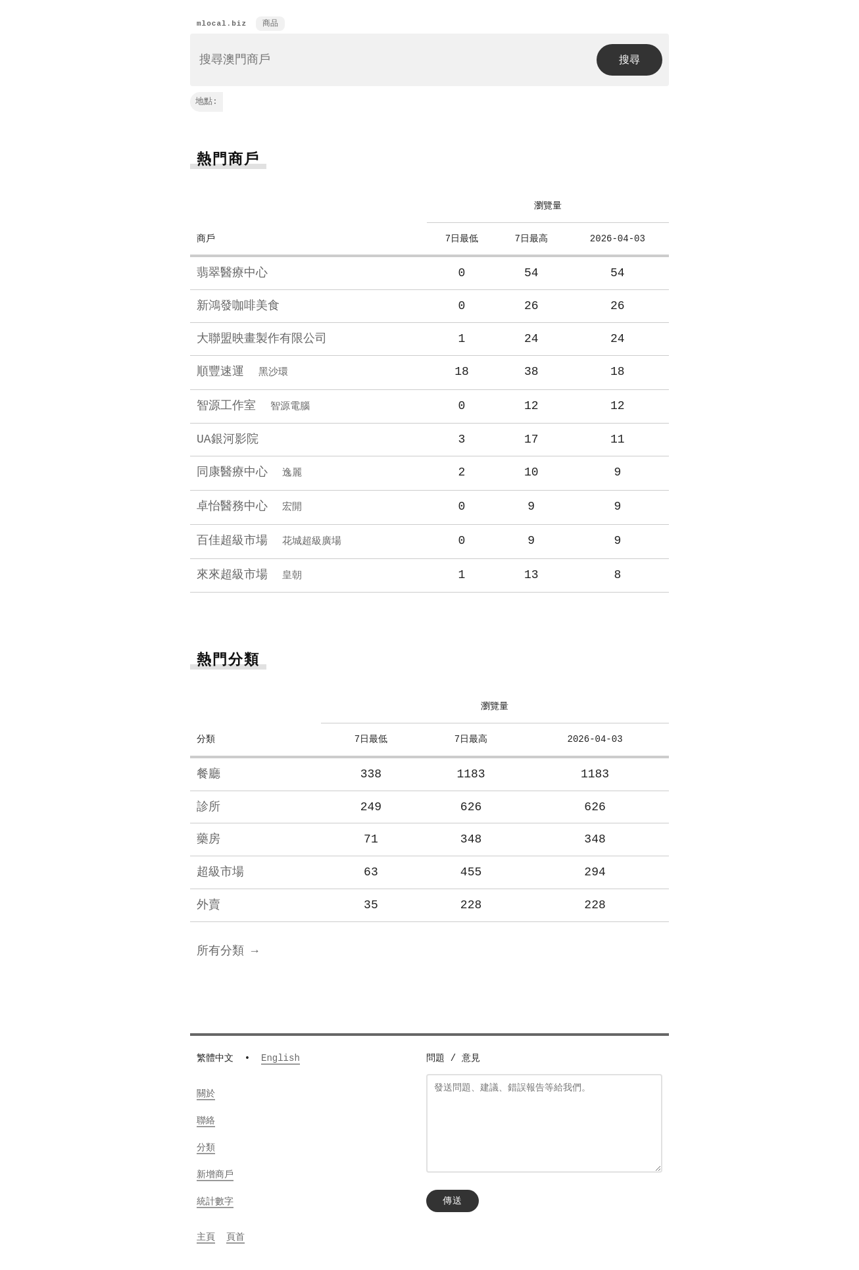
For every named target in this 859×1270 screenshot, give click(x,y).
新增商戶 (215, 1171)
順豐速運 (242, 372)
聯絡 (206, 1117)
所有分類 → (227, 948)
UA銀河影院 (227, 439)
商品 (270, 24)
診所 (208, 804)
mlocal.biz (222, 24)
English (280, 1054)
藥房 (208, 836)
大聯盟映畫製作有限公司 (262, 339)
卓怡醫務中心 (249, 505)
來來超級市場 (249, 572)
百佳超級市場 (269, 539)
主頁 (206, 1233)
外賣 (208, 902)
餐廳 (208, 771)
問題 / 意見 (452, 1054)
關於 (206, 1090)
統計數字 (215, 1198)
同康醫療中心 (249, 471)
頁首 (235, 1233)
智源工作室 (253, 406)
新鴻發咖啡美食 (238, 306)
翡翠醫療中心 (232, 273)
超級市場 (220, 869)
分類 (206, 1144)
